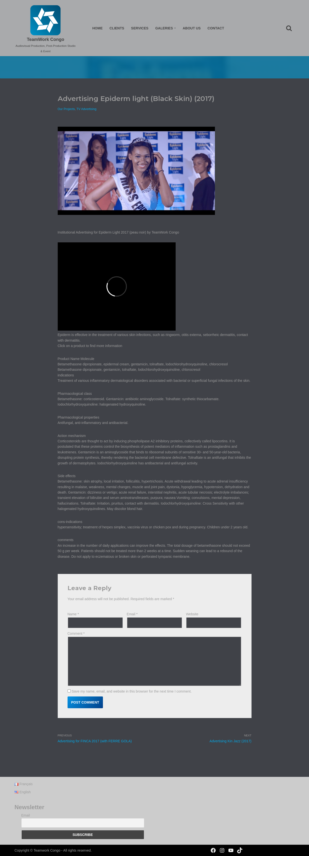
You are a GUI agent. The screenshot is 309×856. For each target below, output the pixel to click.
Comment (76, 633)
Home (97, 28)
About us (192, 28)
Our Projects (66, 109)
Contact (216, 28)
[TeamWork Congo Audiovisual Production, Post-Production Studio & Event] (45, 29)
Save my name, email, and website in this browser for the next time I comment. (131, 691)
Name (73, 614)
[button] (175, 28)
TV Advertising (86, 109)
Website (192, 614)
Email (132, 614)
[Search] (289, 28)
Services (140, 28)
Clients (117, 28)
